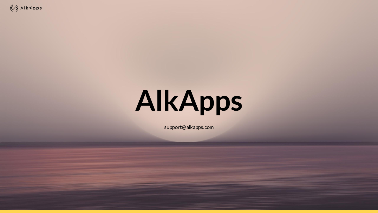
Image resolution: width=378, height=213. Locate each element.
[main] (189, 107)
